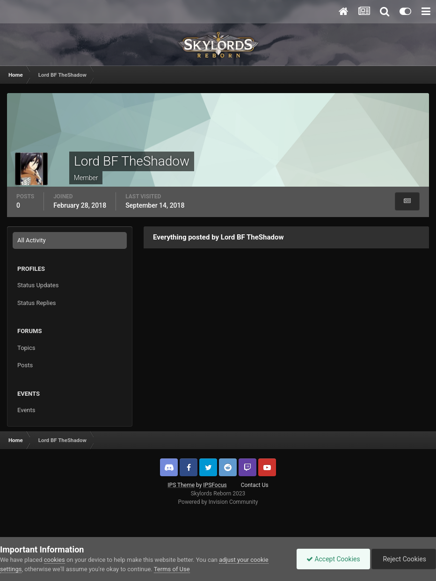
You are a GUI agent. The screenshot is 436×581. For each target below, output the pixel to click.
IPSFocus (214, 485)
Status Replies (36, 302)
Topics (26, 347)
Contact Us (255, 485)
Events (26, 410)
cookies (54, 559)
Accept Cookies (333, 559)
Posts (25, 365)
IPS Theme (181, 485)
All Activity (31, 240)
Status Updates (37, 285)
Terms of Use (172, 569)
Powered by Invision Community (218, 502)
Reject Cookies (403, 559)
